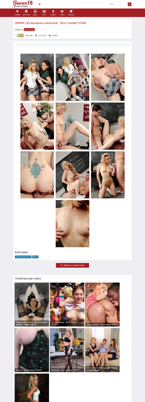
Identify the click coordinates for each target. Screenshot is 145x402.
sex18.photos (39, 387)
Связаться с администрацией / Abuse (28, 385)
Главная (17, 13)
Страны (62, 13)
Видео (35, 13)
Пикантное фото (25, 4)
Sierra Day (29, 29)
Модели (53, 13)
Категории (26, 13)
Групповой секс (23, 256)
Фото (44, 13)
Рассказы (71, 13)
